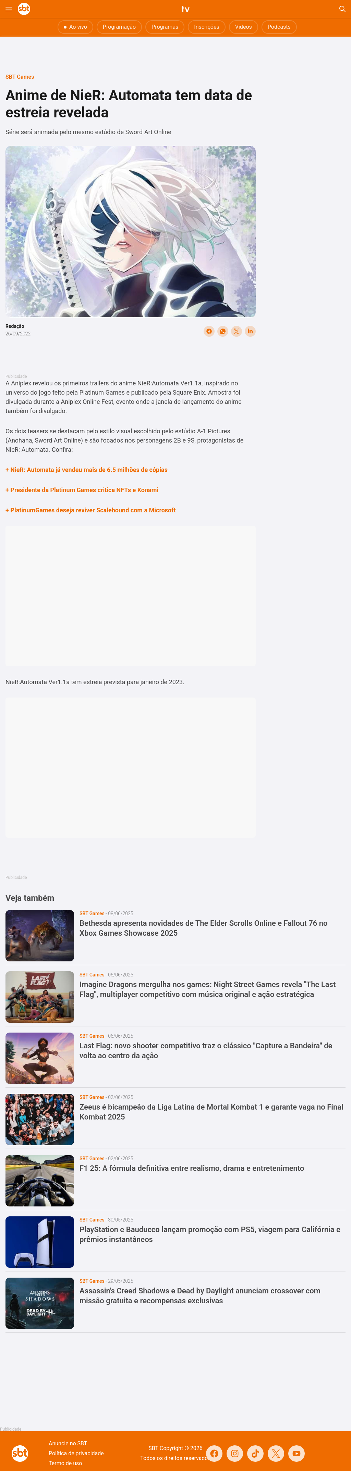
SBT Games (19, 77)
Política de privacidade (76, 1453)
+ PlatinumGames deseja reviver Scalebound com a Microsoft (90, 510)
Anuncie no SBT (68, 1443)
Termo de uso (65, 1463)
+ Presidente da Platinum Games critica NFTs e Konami (81, 490)
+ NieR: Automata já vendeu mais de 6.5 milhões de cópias (86, 469)
